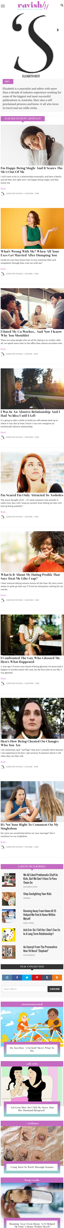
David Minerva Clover (30, 887)
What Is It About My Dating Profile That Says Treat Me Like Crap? (30, 577)
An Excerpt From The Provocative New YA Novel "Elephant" (40, 949)
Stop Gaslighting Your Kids (37, 894)
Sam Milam (26, 898)
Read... (4, 188)
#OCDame (32, 1123)
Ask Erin (32, 1063)
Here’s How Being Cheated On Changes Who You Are (30, 743)
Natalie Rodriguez (29, 955)
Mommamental (32, 1004)
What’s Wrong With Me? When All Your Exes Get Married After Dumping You (30, 253)
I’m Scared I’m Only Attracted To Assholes (32, 495)
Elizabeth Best (11, 193)
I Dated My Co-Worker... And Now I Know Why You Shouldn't (31, 333)
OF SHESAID (19, 193)
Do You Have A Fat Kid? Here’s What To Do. (32, 1049)
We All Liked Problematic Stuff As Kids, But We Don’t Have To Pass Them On (40, 879)
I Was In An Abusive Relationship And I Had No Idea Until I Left (30, 414)
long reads (32, 1180)
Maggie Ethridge (28, 923)
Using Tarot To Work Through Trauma (32, 1167)
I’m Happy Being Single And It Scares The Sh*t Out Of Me (32, 170)
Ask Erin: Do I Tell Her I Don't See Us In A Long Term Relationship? (41, 932)
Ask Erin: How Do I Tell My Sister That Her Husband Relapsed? (32, 1109)
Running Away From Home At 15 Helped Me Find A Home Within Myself (39, 915)
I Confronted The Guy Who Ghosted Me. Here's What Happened (30, 660)
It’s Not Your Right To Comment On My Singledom (29, 826)
